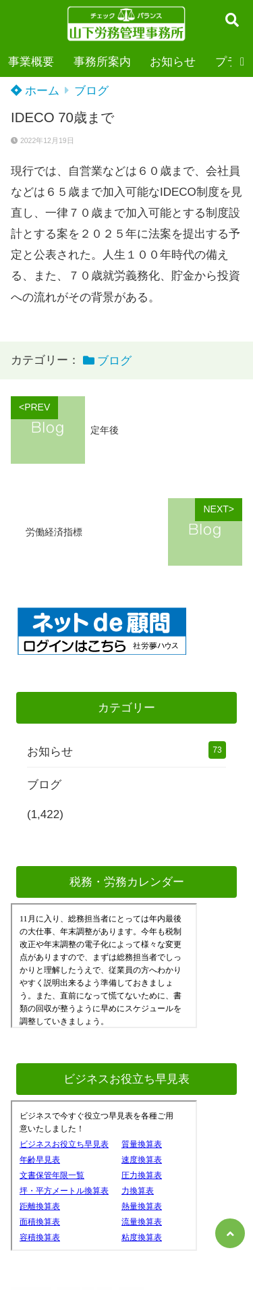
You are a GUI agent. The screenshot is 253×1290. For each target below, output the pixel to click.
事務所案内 (102, 61)
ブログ (91, 90)
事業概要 (31, 61)
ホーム (35, 90)
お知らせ (173, 61)
